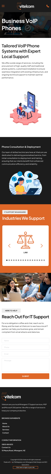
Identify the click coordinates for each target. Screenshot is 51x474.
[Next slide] (41, 246)
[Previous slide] (9, 246)
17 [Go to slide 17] (44, 260)
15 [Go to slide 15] (39, 260)
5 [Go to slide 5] (16, 260)
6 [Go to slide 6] (18, 260)
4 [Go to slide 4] (13, 260)
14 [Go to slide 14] (37, 260)
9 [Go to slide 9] (25, 260)
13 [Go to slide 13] (34, 260)
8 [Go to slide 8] (23, 260)
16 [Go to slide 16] (41, 260)
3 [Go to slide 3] (11, 260)
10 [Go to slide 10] (27, 260)
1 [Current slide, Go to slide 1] (6, 260)
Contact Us (6, 447)
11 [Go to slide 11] (30, 260)
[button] (3, 6)
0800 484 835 (7, 444)
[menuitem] (9, 423)
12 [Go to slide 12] (32, 260)
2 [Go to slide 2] (9, 260)
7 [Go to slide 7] (20, 260)
